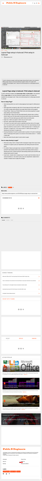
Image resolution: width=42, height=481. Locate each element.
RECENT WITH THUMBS (9, 299)
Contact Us (23, 461)
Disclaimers (5, 459)
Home (2, 50)
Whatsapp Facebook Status (31, 423)
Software (6, 50)
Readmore (25, 374)
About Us (4, 461)
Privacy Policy (23, 459)
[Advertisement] (21, 16)
